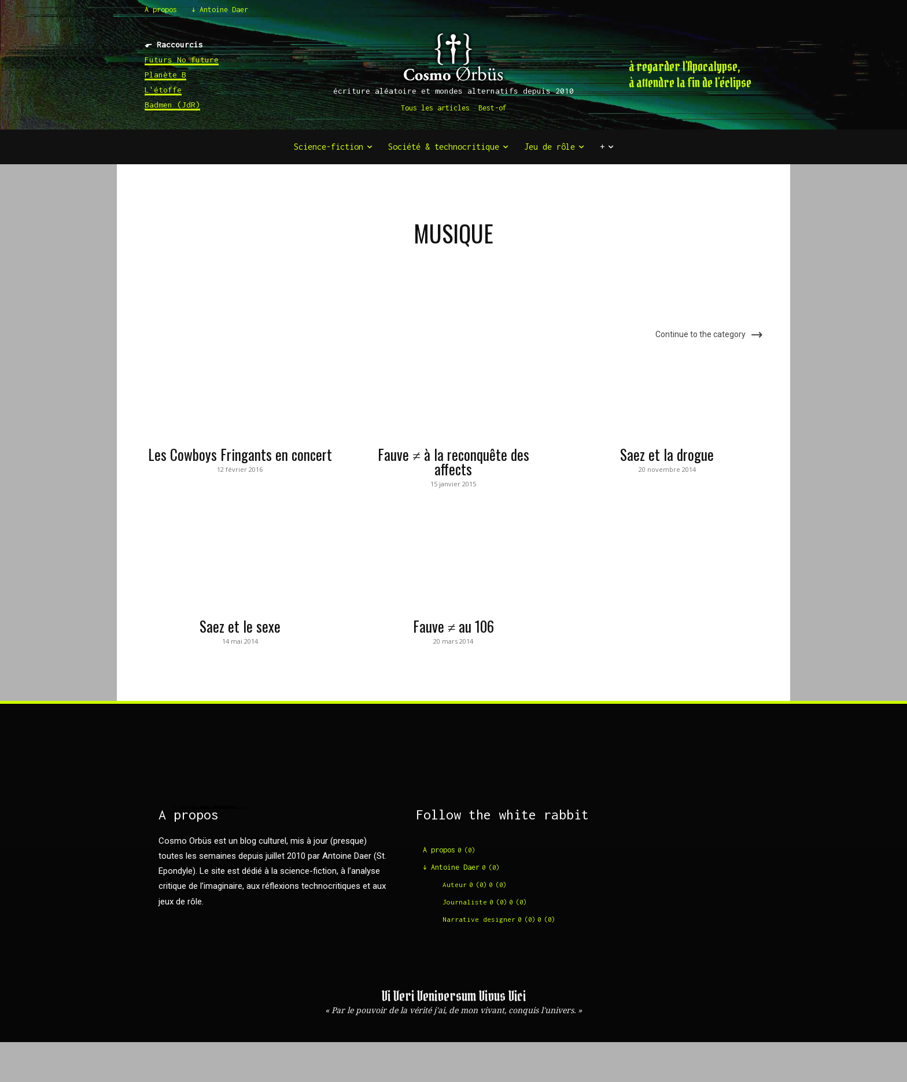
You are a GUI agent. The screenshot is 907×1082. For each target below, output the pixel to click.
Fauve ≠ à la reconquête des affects (453, 461)
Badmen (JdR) (172, 104)
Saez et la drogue (667, 454)
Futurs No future (182, 59)
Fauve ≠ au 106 (454, 626)
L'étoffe (163, 89)
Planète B (165, 74)
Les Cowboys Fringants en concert (240, 454)
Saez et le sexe (240, 626)
